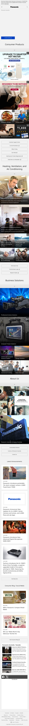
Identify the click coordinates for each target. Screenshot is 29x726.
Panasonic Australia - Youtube (11, 645)
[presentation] (3, 677)
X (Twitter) (12, 713)
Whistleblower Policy (6, 716)
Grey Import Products (9, 718)
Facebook (14, 679)
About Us (6, 715)
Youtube (17, 713)
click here (6, 3)
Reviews (17, 720)
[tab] (3, 677)
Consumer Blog (19, 718)
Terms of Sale (23, 716)
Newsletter (11, 720)
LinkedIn (21, 713)
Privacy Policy (12, 715)
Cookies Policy (20, 715)
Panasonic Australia (5, 10)
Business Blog (5, 720)
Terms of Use (15, 716)
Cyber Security (24, 720)
